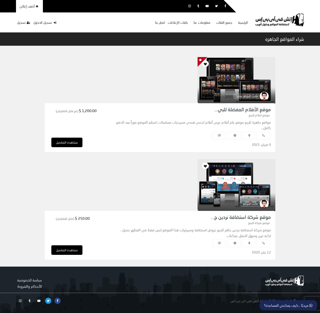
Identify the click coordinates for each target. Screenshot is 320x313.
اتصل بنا (160, 22)
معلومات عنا (202, 22)
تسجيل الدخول (44, 22)
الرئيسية (243, 22)
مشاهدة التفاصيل (67, 142)
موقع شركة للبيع (259, 223)
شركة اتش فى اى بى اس (249, 301)
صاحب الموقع (250, 204)
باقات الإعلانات (178, 22)
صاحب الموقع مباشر (247, 96)
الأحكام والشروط (29, 286)
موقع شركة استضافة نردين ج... (241, 217)
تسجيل (23, 22)
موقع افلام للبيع (259, 115)
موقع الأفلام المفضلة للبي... (242, 109)
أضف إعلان (29, 6)
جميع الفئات (224, 22)
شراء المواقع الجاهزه (284, 39)
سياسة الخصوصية (29, 280)
